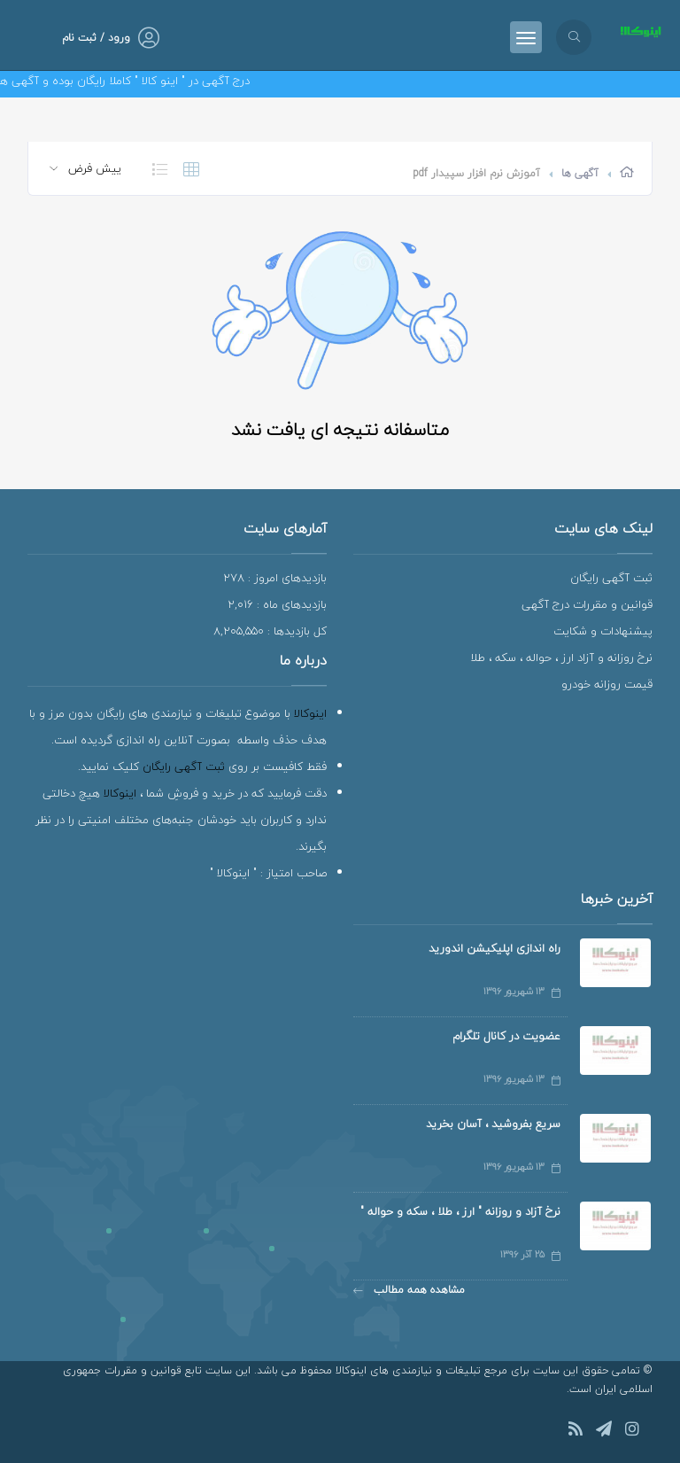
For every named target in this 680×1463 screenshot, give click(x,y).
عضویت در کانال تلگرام (506, 1036)
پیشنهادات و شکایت (603, 631)
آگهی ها (580, 173)
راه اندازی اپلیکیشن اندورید (494, 948)
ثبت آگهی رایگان (611, 578)
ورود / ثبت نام (96, 37)
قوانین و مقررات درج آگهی (587, 604)
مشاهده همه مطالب (409, 1289)
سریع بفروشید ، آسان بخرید (493, 1123)
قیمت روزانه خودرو (607, 684)
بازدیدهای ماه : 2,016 (277, 604)
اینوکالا (310, 713)
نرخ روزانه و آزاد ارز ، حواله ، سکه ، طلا (561, 657)
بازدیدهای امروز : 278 (275, 578)
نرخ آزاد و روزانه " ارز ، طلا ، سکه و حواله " (460, 1211)
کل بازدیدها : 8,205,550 (270, 631)
